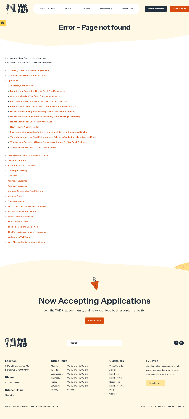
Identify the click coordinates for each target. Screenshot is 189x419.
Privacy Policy (146, 406)
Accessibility (159, 406)
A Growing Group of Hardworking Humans (28, 70)
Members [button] (85, 8)
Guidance (12, 175)
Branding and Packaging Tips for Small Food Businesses (37, 91)
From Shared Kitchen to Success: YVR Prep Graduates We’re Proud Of (44, 106)
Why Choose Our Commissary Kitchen (27, 242)
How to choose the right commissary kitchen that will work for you (42, 111)
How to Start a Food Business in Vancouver (31, 121)
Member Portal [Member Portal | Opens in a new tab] (156, 8)
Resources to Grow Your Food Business (27, 206)
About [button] (68, 8)
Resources (127, 8)
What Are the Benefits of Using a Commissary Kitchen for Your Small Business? (49, 142)
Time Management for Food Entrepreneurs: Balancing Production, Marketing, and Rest (53, 137)
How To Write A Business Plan (24, 126)
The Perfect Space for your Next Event (27, 232)
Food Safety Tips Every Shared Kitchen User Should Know (38, 101)
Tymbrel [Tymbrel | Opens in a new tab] (54, 406)
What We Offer (116, 366)
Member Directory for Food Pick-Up (25, 191)
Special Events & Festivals (20, 216)
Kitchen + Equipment (18, 180)
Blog (111, 389)
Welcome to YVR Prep (19, 237)
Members (114, 374)
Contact (113, 393)
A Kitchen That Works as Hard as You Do (27, 75)
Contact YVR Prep (17, 160)
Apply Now (13, 80)
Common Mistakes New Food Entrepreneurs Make (35, 96)
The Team (18, 221)
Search (181, 406)
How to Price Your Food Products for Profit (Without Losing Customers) (45, 116)
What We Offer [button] (47, 8)
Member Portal (15, 196)
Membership (115, 377)
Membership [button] (106, 8)
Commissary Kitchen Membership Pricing (28, 155)
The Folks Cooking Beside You (23, 226)
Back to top (154, 383)
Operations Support (17, 201)
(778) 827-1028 (12, 382)
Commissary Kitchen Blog (20, 85)
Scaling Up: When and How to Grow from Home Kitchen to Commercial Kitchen (49, 132)
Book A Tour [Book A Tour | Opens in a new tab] (179, 8)
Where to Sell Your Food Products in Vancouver (33, 147)
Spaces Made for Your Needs (22, 211)
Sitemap (171, 406)
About (112, 369)
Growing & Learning (18, 170)
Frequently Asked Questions (22, 165)
